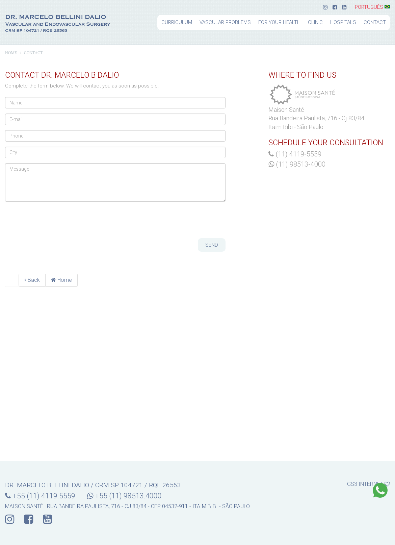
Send (211, 245)
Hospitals (343, 22)
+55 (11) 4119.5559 (40, 496)
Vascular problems (225, 22)
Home (11, 52)
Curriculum (176, 22)
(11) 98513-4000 (296, 164)
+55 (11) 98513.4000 (124, 496)
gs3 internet (368, 484)
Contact (375, 22)
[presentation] (56, 220)
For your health (279, 22)
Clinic (315, 22)
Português (372, 7)
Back (32, 280)
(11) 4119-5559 (294, 154)
